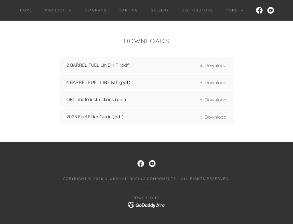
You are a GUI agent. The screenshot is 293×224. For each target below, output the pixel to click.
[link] (259, 10)
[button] (56, 10)
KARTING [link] (128, 10)
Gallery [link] (160, 10)
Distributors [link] (197, 10)
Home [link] (26, 10)
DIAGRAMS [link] (96, 10)
